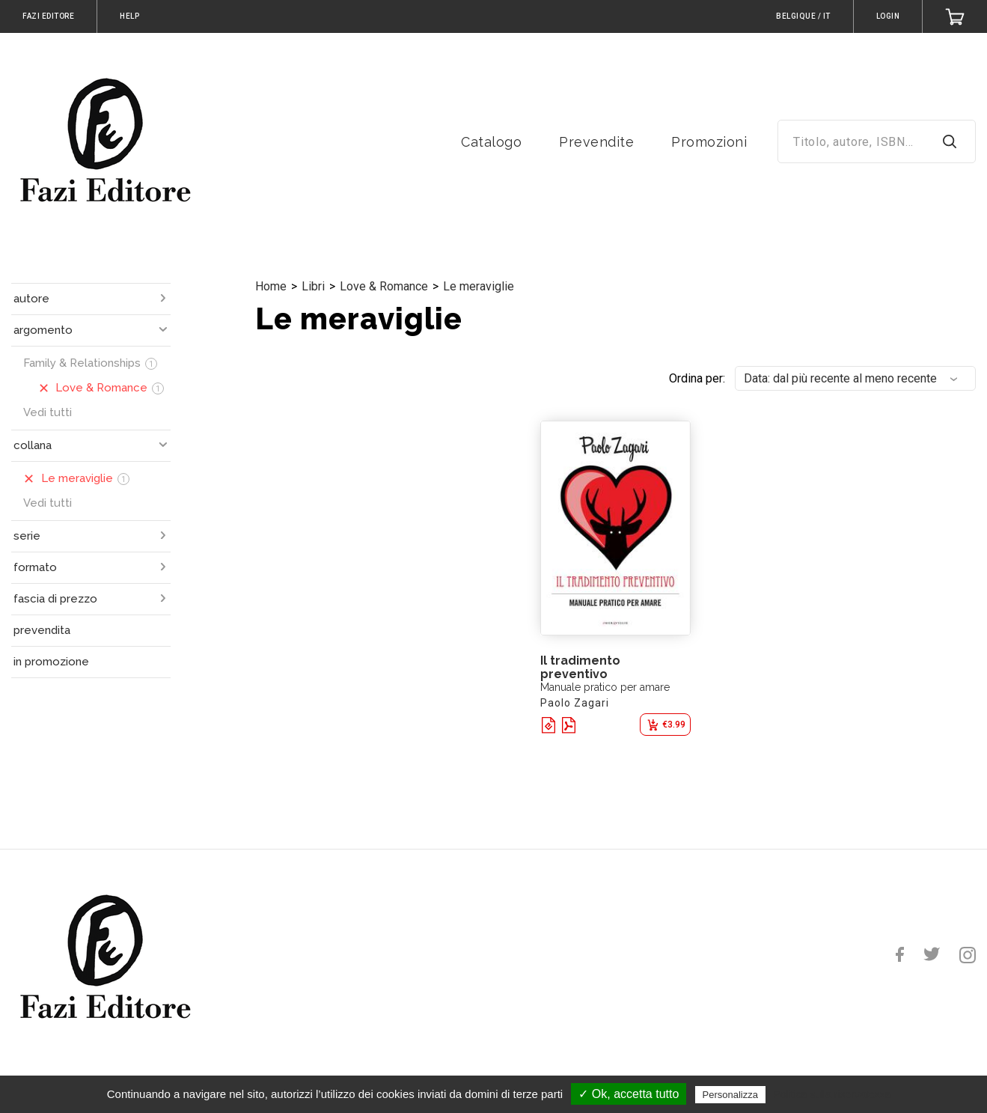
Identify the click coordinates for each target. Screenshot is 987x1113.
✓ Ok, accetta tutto (628, 1094)
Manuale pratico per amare (605, 687)
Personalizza (730, 1094)
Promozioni (709, 142)
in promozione (51, 661)
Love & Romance (384, 286)
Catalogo (491, 142)
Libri (313, 286)
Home (271, 286)
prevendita (41, 630)
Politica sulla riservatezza (831, 1094)
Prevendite (596, 142)
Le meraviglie (478, 286)
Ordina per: (697, 378)
